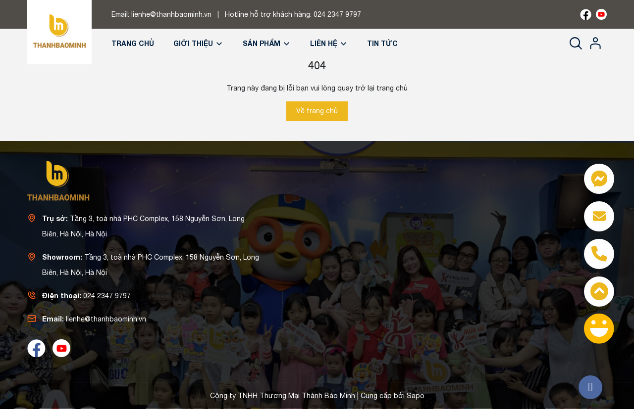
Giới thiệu (198, 43)
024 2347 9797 (337, 14)
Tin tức (382, 43)
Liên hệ (329, 43)
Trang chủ (132, 43)
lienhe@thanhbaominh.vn (171, 14)
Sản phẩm (267, 43)
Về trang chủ (317, 111)
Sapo (415, 396)
